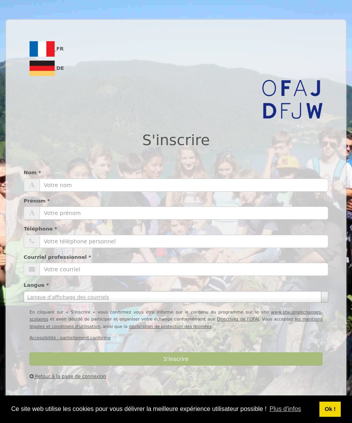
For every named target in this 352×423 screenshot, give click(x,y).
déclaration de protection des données (170, 326)
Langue (36, 285)
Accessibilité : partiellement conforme (70, 337)
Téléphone (40, 229)
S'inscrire (175, 359)
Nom (32, 172)
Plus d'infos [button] (285, 409)
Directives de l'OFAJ (238, 319)
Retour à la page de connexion (67, 376)
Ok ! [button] (330, 409)
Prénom (37, 201)
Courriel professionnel (57, 257)
